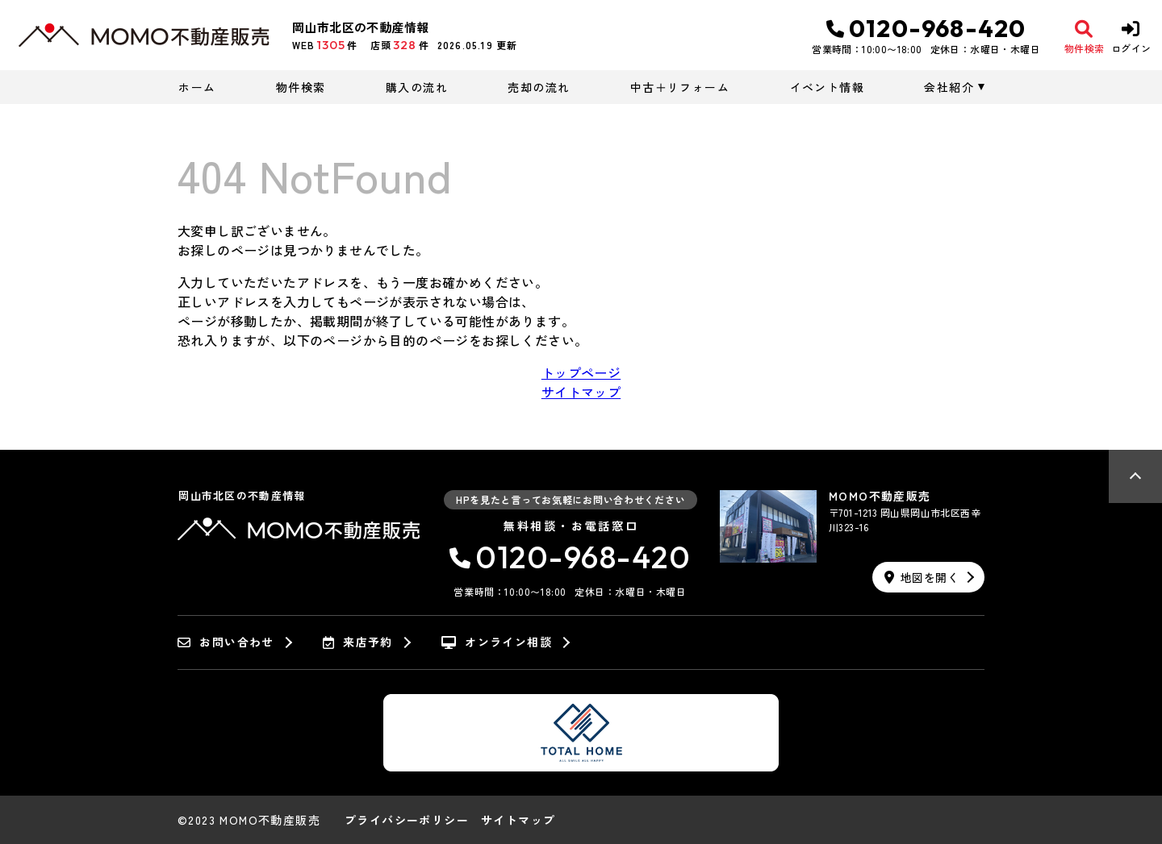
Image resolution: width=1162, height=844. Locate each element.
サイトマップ (581, 391)
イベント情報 (827, 87)
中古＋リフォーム (679, 87)
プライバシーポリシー (407, 819)
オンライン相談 (496, 642)
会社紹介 (949, 87)
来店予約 (358, 642)
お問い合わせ (226, 642)
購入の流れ (417, 87)
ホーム (196, 87)
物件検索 (301, 87)
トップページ (581, 372)
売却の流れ (539, 87)
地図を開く (921, 577)
